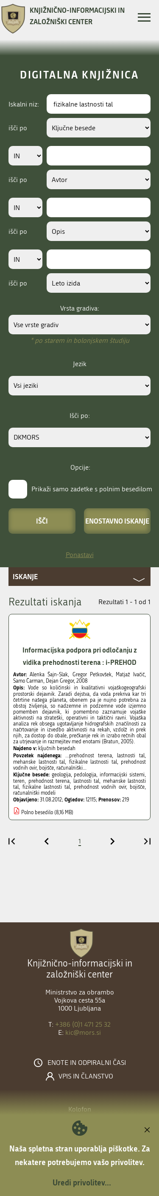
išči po (17, 128)
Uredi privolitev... (82, 1182)
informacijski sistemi (122, 775)
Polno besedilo (37, 812)
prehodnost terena (49, 781)
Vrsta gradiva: (79, 308)
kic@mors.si (83, 1032)
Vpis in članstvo (86, 1076)
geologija (61, 775)
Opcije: (80, 467)
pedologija (85, 775)
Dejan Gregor (60, 681)
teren (19, 781)
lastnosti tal (86, 781)
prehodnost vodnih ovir (100, 787)
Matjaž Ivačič (130, 675)
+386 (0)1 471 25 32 (83, 1024)
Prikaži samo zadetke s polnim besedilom (91, 489)
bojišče (137, 787)
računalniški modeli (34, 793)
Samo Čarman (28, 681)
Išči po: (80, 416)
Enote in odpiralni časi (86, 1062)
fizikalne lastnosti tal (46, 787)
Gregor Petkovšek (92, 675)
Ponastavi (80, 555)
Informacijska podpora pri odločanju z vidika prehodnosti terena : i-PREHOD (79, 656)
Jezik (79, 364)
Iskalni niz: (23, 104)
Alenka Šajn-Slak (49, 675)
